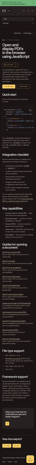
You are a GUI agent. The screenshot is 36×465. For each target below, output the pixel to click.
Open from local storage (11, 277)
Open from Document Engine (12, 294)
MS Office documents (13, 359)
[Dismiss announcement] (33, 3)
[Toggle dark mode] (24, 11)
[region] (18, 120)
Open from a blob (8, 261)
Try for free (9, 86)
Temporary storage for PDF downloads (16, 303)
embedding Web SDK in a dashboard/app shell (17, 200)
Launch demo (23, 86)
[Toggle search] (28, 11)
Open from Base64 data (11, 285)
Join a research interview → (17, 4)
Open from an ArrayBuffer (11, 268)
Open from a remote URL (11, 252)
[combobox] (17, 65)
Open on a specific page (11, 339)
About (3, 462)
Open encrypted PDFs (10, 330)
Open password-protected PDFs (14, 312)
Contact (10, 462)
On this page (28, 33)
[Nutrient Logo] (6, 10)
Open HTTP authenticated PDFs (14, 321)
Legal (15, 462)
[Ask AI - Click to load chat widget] (30, 459)
